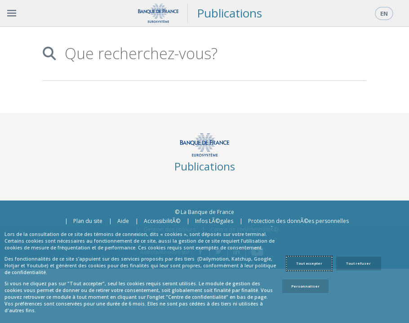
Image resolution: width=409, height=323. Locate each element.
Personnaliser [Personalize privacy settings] (305, 286)
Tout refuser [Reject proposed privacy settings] (358, 263)
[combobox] (210, 54)
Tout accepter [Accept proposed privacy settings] (309, 263)
